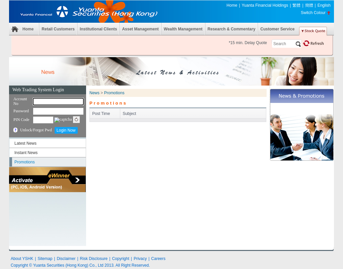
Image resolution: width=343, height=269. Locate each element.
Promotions (24, 162)
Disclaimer (66, 258)
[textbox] (286, 44)
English (324, 5)
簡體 (309, 5)
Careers (158, 258)
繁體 (296, 5)
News (94, 93)
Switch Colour (313, 12)
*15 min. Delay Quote (248, 42)
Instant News (26, 152)
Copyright (120, 258)
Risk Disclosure (94, 258)
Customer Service (277, 29)
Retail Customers (58, 29)
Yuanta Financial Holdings (265, 5)
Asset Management (140, 29)
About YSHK (22, 258)
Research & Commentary (232, 29)
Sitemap (45, 258)
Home (231, 5)
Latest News (25, 143)
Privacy (140, 258)
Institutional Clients (98, 29)
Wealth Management (183, 29)
